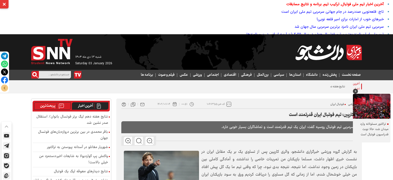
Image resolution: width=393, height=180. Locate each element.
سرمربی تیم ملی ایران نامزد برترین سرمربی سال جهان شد (339, 27)
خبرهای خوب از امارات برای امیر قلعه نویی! (350, 19)
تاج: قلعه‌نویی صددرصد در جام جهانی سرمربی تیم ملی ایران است (332, 12)
